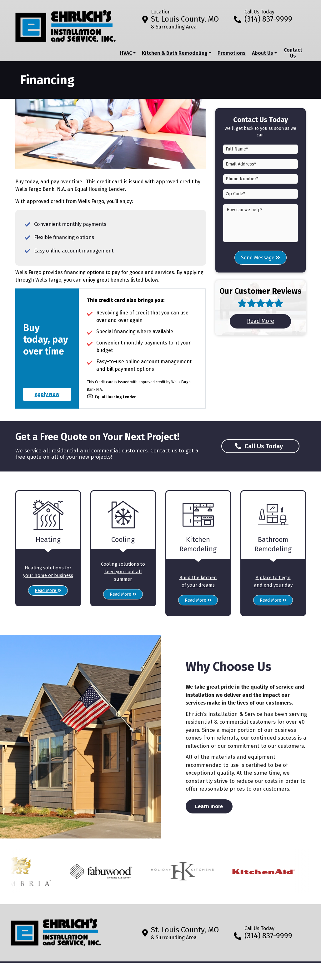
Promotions (232, 53)
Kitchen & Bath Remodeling (175, 53)
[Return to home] (56, 930)
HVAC (126, 53)
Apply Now (47, 394)
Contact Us (293, 53)
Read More (269, 320)
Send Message (260, 258)
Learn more (214, 806)
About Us (262, 53)
